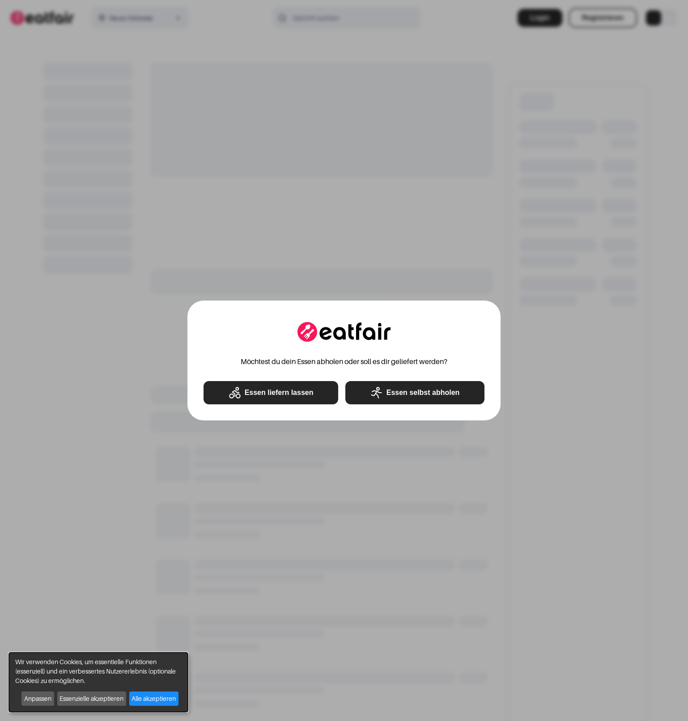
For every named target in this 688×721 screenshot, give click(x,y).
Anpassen (37, 698)
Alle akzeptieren (154, 698)
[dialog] (98, 682)
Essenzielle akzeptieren (91, 698)
